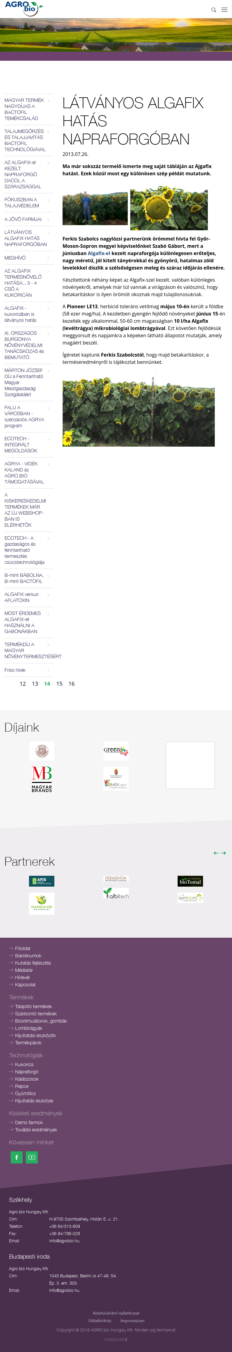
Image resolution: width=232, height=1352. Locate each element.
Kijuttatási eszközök (35, 1035)
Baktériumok (28, 955)
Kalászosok (27, 1079)
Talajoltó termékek (33, 1006)
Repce (21, 1086)
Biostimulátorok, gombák (41, 1021)
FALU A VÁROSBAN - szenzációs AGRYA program (24, 416)
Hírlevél (22, 977)
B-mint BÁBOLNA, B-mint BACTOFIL (24, 578)
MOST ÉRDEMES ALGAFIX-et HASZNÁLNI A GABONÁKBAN (23, 622)
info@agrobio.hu (64, 1240)
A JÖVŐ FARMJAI (23, 219)
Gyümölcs (25, 1093)
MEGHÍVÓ (15, 257)
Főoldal (22, 948)
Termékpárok (28, 1042)
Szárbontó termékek (36, 1013)
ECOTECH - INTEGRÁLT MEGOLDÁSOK (21, 444)
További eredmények (36, 1129)
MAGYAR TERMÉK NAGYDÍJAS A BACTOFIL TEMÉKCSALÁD (24, 109)
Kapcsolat (25, 984)
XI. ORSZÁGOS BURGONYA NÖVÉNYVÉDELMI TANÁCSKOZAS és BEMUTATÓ (24, 345)
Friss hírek (15, 670)
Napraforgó (26, 1071)
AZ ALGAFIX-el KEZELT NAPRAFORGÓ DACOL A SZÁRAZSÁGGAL (23, 174)
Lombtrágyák (28, 1028)
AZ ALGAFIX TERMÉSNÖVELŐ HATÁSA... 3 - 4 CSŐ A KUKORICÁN (23, 283)
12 (23, 683)
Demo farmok (29, 1122)
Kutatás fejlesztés (33, 962)
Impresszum (132, 1320)
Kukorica (24, 1064)
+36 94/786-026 (64, 1233)
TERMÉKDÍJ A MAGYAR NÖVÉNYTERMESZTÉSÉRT (29, 650)
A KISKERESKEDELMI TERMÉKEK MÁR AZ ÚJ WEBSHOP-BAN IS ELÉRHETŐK (25, 510)
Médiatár (24, 970)
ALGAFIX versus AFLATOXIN (21, 597)
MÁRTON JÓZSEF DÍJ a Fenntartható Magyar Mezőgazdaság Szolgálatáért (24, 382)
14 (47, 683)
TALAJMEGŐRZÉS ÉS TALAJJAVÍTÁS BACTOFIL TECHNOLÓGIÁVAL (25, 140)
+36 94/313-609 (64, 1226)
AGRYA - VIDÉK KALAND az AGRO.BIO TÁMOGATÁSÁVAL (24, 472)
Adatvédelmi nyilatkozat (116, 1312)
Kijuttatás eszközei (34, 1100)
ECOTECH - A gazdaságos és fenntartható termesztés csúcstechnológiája (24, 550)
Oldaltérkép (99, 1320)
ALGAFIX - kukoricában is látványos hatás (21, 314)
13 (35, 683)
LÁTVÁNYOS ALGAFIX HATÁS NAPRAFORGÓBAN (26, 238)
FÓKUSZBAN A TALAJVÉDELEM (22, 202)
